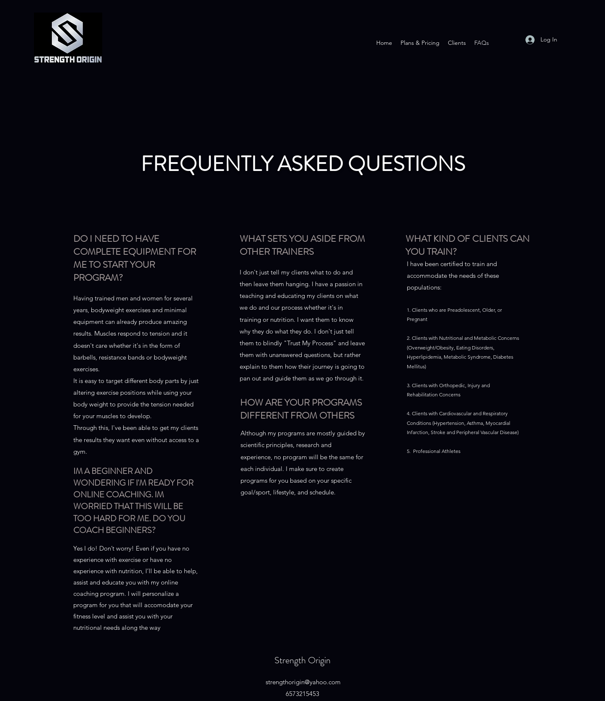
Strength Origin (302, 660)
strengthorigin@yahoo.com (303, 682)
